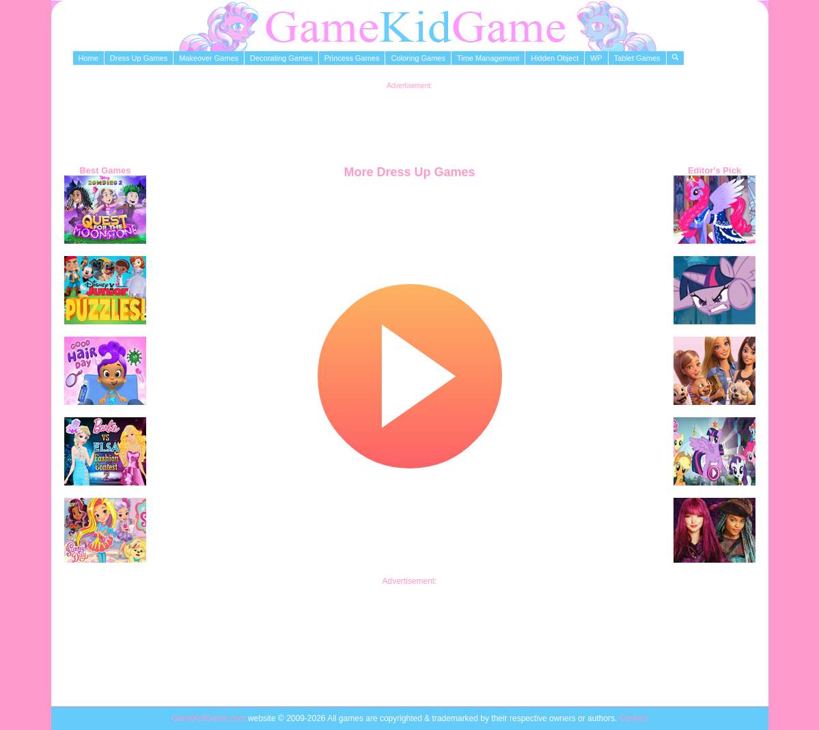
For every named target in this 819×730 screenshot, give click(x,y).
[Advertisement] (409, 120)
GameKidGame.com (209, 718)
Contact (634, 718)
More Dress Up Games (409, 172)
